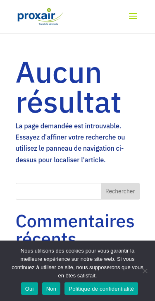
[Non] (145, 271)
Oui (29, 289)
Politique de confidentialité (101, 289)
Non (51, 289)
